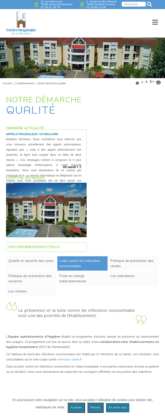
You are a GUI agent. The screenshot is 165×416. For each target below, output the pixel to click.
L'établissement (25, 83)
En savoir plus (118, 407)
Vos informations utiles (33, 247)
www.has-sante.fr (69, 359)
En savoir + (72, 167)
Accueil (7, 83)
